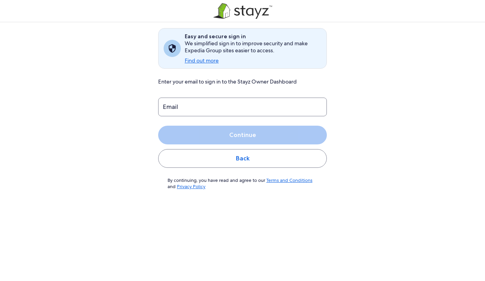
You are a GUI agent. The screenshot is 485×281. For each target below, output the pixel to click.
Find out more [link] (201, 60)
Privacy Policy (191, 186)
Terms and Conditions (285, 180)
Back (242, 158)
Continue (242, 135)
